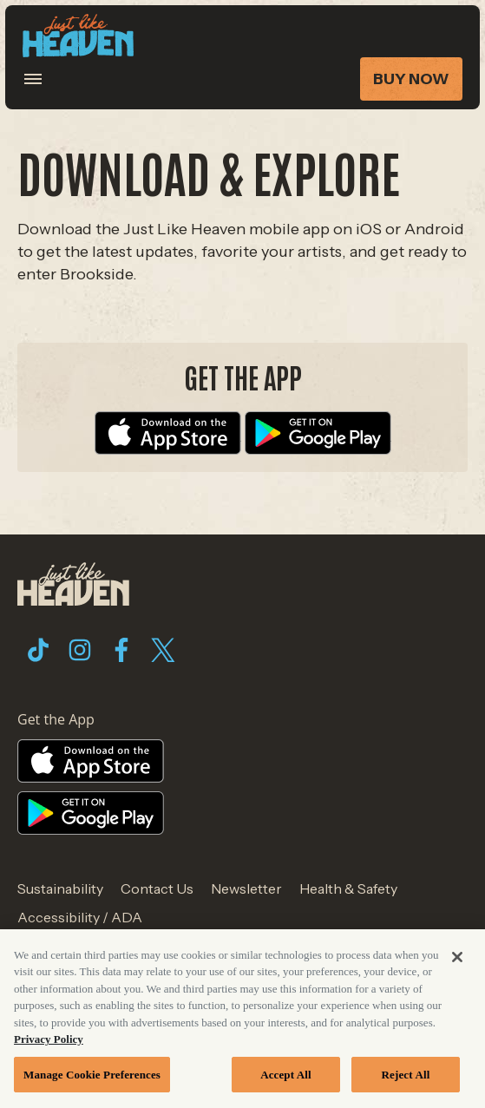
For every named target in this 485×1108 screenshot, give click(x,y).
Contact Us (157, 888)
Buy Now (411, 79)
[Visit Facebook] (121, 649)
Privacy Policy (48, 1043)
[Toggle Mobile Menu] (44, 79)
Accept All (285, 1078)
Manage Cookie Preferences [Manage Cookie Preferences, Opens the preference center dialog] (92, 1078)
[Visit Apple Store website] (168, 432)
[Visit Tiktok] (38, 649)
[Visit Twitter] (163, 649)
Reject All (406, 1078)
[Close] (457, 960)
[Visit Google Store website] (318, 432)
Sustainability (60, 888)
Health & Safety (348, 888)
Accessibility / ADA (79, 917)
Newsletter (246, 888)
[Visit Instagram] (79, 649)
